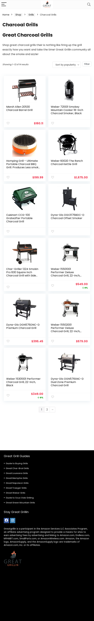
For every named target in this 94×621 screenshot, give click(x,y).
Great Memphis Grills (17, 478)
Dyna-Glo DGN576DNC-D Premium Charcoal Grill (23, 326)
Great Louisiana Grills (17, 473)
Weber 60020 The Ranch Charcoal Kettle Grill (67, 162)
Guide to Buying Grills (17, 463)
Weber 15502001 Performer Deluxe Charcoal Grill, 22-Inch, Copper (65, 329)
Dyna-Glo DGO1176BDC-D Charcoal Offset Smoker (67, 216)
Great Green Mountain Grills (20, 502)
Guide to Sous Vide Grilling (20, 497)
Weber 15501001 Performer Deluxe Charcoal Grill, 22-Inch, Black (65, 274)
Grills (31, 14)
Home (5, 14)
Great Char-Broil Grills (17, 468)
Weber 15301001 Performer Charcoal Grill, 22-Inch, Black (23, 382)
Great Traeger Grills (16, 487)
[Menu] (4, 4)
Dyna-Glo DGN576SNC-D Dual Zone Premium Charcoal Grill (67, 382)
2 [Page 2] (47, 409)
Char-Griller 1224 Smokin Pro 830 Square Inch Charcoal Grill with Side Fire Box (22, 274)
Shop (18, 14)
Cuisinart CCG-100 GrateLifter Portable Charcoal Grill (19, 218)
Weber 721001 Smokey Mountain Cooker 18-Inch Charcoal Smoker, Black (67, 110)
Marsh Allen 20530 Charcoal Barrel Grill (19, 108)
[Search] (89, 4)
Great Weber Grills (15, 492)
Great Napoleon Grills (17, 483)
